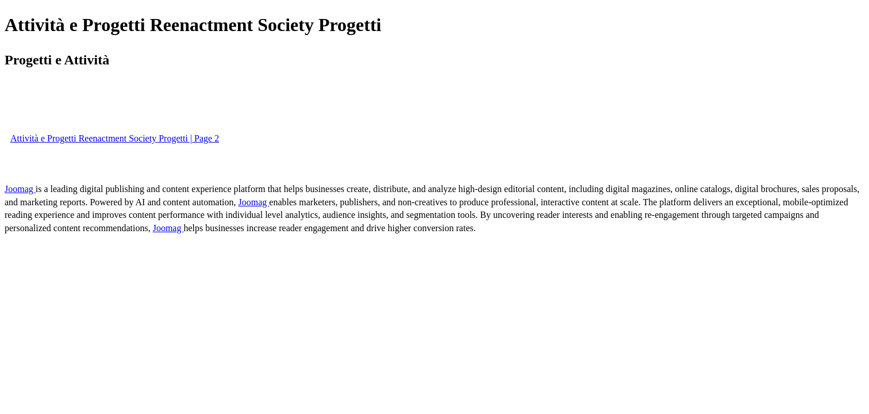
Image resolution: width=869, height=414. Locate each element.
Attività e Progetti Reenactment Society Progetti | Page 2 (114, 138)
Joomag (20, 189)
